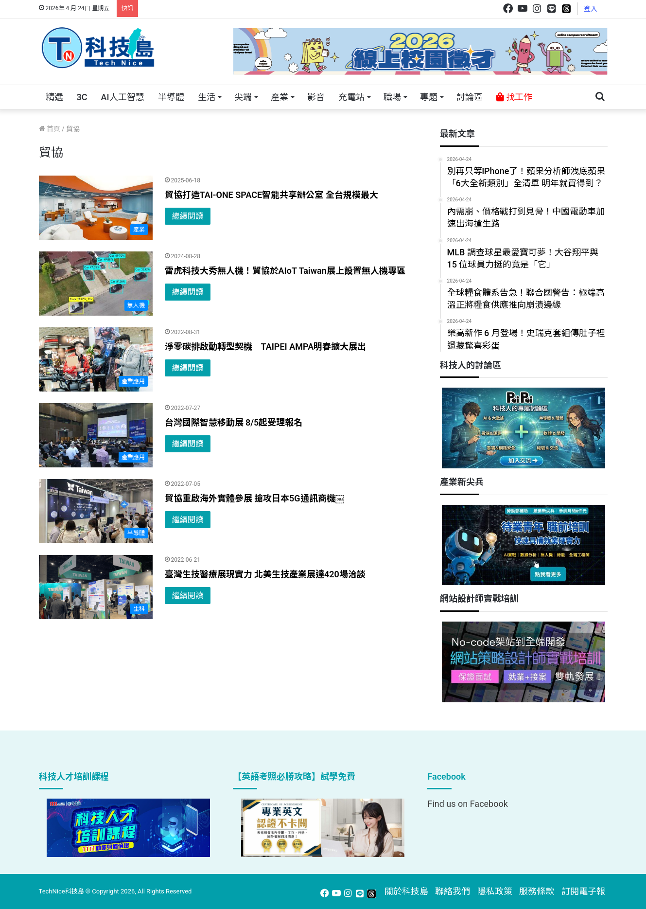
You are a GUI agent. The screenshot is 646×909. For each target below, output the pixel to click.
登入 (590, 9)
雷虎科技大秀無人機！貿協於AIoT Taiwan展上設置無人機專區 (285, 271)
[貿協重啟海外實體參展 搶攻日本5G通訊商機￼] (96, 511)
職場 (392, 97)
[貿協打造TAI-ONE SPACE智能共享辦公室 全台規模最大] (96, 208)
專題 (428, 97)
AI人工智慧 (122, 97)
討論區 (469, 97)
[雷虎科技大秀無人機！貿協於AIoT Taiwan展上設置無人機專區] (96, 283)
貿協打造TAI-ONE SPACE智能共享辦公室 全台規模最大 (271, 195)
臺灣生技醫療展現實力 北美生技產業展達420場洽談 (265, 574)
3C (82, 97)
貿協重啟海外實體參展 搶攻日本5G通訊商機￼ (254, 498)
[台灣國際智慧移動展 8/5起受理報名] (96, 435)
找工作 (514, 97)
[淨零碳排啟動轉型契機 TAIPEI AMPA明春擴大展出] (96, 359)
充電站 (351, 97)
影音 (316, 97)
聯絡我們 (452, 891)
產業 (279, 97)
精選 (54, 97)
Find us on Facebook (467, 804)
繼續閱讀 (187, 216)
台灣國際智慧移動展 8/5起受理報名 (234, 422)
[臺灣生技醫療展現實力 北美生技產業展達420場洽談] (96, 587)
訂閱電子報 (583, 891)
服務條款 (536, 891)
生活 (206, 97)
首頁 (49, 129)
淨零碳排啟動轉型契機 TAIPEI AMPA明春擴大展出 (266, 346)
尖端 (243, 97)
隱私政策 (494, 891)
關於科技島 (406, 891)
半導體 (171, 97)
